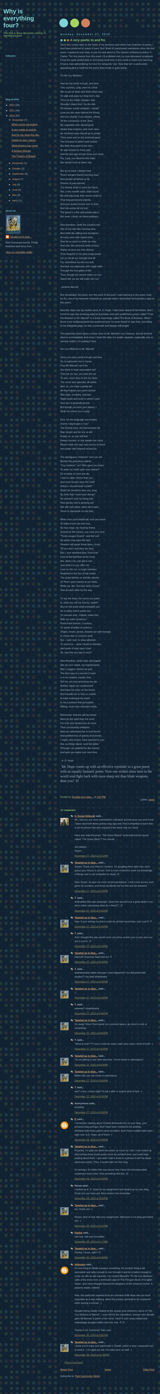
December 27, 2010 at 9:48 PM (91, 980)
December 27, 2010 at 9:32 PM (91, 909)
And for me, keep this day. (26, 135)
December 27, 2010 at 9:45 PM (91, 944)
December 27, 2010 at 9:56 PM (91, 1094)
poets (151, 797)
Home (108, 1367)
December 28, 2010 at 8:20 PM (91, 1196)
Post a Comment (74, 1360)
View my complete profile (19, 252)
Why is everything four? (19, 18)
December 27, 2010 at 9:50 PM (91, 1031)
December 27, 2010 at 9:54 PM (91, 1063)
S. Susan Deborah (85, 814)
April (15, 200)
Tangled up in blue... (86, 861)
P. (76, 1117)
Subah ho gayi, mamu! (24, 140)
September (18, 173)
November (18, 163)
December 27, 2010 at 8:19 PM (91, 889)
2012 (12, 105)
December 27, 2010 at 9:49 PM (91, 996)
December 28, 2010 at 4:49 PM (91, 1138)
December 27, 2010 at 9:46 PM (91, 960)
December (18, 120)
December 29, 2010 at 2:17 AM (91, 1240)
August (16, 179)
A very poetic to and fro (24, 129)
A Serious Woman (21, 150)
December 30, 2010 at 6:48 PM (91, 1255)
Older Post (148, 1367)
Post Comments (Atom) (87, 1374)
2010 (12, 115)
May (15, 195)
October (16, 168)
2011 (12, 110)
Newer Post (66, 1367)
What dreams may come (25, 145)
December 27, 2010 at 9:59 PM (91, 1110)
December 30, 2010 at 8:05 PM (91, 1333)
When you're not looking (24, 124)
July (14, 184)
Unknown (80, 1262)
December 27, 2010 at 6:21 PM (91, 854)
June (15, 189)
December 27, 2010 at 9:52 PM (91, 1047)
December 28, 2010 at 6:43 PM (91, 1177)
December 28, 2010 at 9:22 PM (91, 1224)
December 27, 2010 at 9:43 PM (91, 924)
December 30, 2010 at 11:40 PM (92, 1353)
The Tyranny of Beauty (24, 156)
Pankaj (79, 1231)
